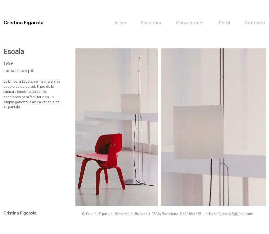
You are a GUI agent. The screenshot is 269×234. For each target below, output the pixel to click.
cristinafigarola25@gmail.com (229, 214)
